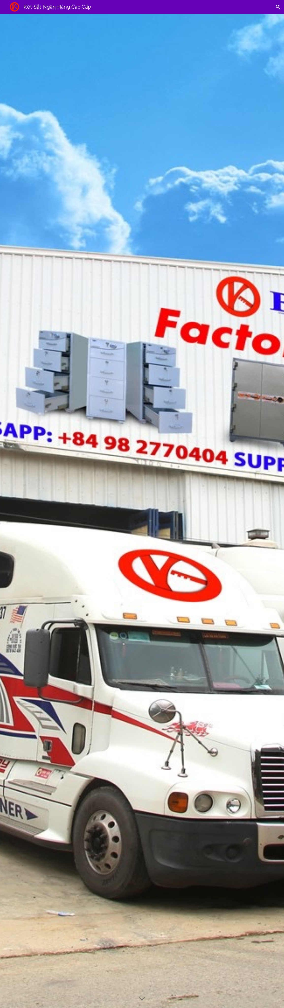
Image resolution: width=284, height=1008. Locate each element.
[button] (278, 7)
